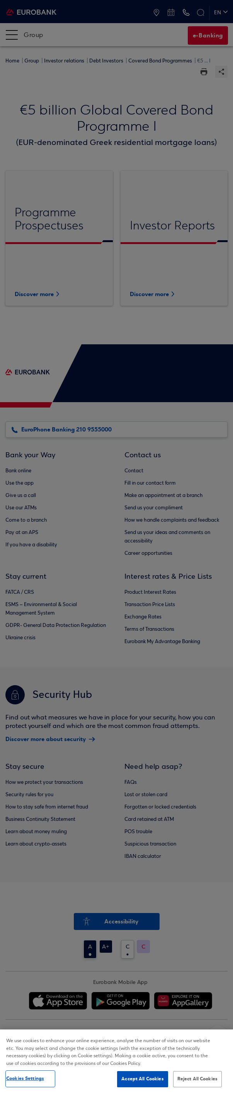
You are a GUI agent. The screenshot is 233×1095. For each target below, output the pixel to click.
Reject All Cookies (197, 1079)
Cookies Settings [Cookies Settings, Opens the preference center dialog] (25, 1079)
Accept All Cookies (142, 1079)
